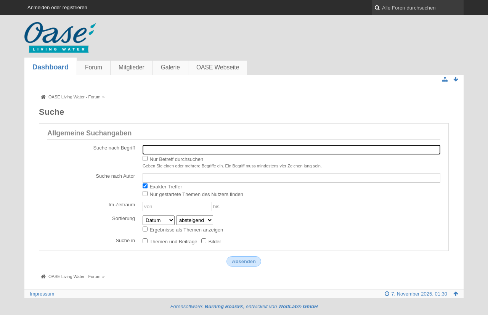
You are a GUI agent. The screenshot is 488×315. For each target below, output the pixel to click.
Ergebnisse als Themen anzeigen (183, 230)
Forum (93, 67)
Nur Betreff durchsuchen (173, 159)
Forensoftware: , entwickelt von (244, 306)
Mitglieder (131, 67)
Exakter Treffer (162, 186)
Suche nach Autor (115, 176)
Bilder (211, 241)
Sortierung (123, 218)
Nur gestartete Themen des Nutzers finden (193, 194)
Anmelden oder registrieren (57, 7)
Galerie (170, 67)
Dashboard (50, 67)
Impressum (42, 294)
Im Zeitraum (122, 204)
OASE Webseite (217, 67)
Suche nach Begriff (114, 148)
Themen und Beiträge (170, 241)
